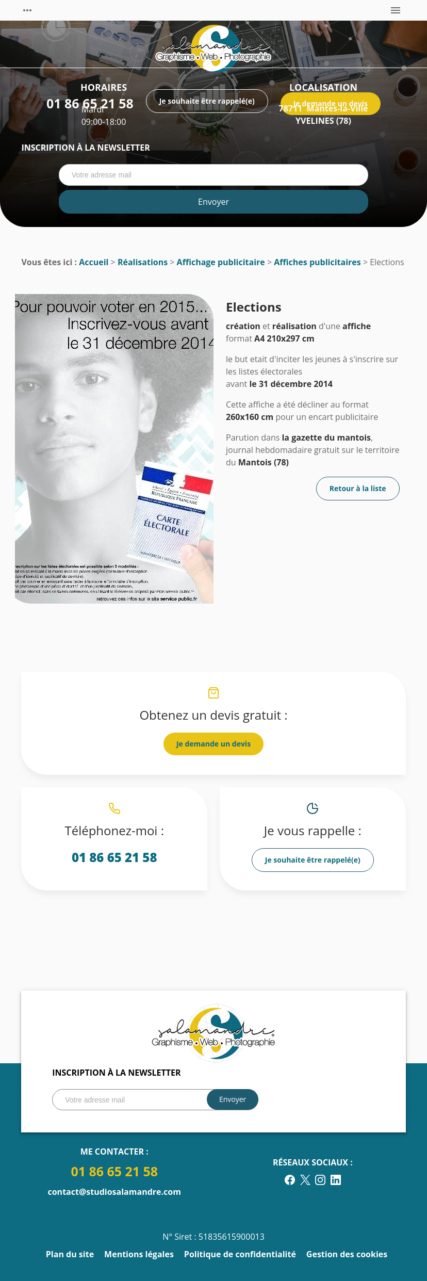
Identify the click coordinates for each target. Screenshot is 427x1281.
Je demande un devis (213, 744)
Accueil (93, 262)
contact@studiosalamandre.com (113, 1191)
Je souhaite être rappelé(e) (312, 860)
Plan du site (70, 1254)
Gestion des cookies (346, 1254)
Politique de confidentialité (240, 1254)
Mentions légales (139, 1254)
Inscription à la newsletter (85, 147)
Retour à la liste (358, 488)
